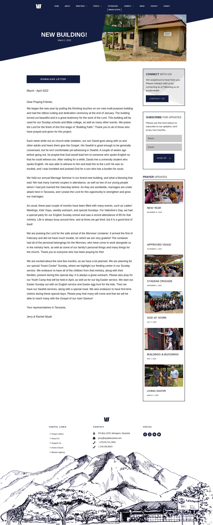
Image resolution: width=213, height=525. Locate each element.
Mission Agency (58, 452)
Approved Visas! (164, 235)
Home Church (57, 448)
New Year (164, 198)
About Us (55, 438)
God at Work (164, 308)
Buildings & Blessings (164, 345)
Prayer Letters (57, 434)
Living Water (164, 382)
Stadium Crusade (164, 272)
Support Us (56, 443)
